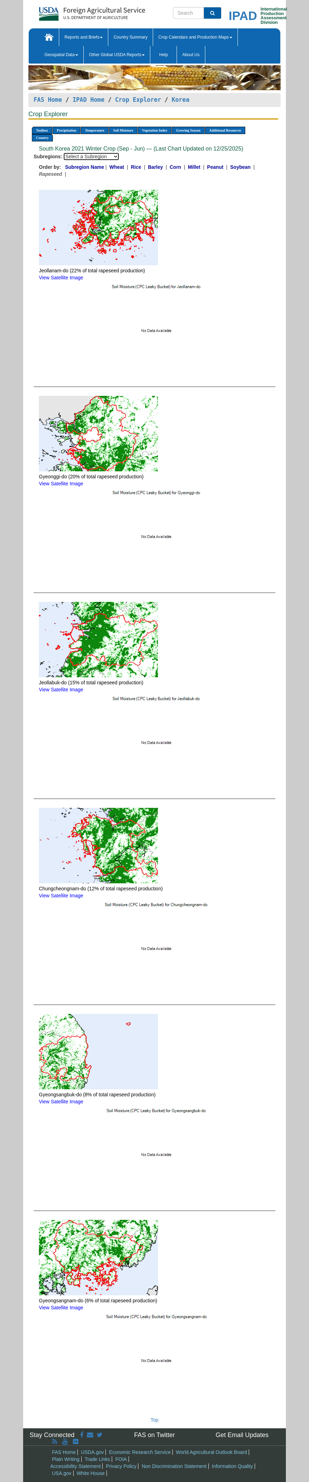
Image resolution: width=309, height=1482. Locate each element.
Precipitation (66, 130)
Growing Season (188, 130)
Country (42, 138)
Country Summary (130, 37)
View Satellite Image (61, 277)
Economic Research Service (140, 1452)
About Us (190, 54)
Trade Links (97, 1459)
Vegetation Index (154, 130)
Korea (181, 99)
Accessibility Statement (75, 1466)
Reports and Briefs (83, 37)
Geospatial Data (61, 54)
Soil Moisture (123, 130)
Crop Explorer (138, 99)
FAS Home (48, 99)
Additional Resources (225, 130)
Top (155, 1420)
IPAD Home (88, 99)
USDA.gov (92, 1452)
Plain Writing (66, 1459)
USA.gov (61, 1473)
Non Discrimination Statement (174, 1466)
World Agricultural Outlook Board (211, 1452)
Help (163, 54)
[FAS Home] (74, 11)
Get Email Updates (241, 1434)
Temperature (94, 130)
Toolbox (42, 130)
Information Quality (232, 1466)
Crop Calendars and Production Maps (195, 37)
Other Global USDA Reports (117, 54)
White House (91, 1473)
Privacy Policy (121, 1466)
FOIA (121, 1459)
